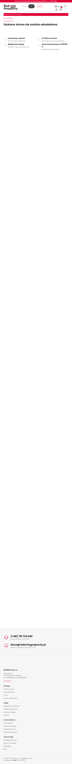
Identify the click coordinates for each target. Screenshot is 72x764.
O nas (6, 695)
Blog (5, 749)
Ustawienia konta (10, 729)
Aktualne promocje (10, 740)
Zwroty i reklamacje (10, 698)
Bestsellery (7, 746)
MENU (40, 6)
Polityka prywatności (11, 709)
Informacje (8, 737)
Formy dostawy (9, 689)
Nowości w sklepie (10, 743)
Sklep (6, 703)
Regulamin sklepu (10, 712)
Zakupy (7, 686)
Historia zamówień (10, 726)
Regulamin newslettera (12, 706)
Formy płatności (9, 692)
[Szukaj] (28, 6)
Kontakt (58, 7)
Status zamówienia (10, 732)
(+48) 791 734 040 (21, 636)
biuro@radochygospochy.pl (28, 644)
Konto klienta (9, 720)
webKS (15, 760)
